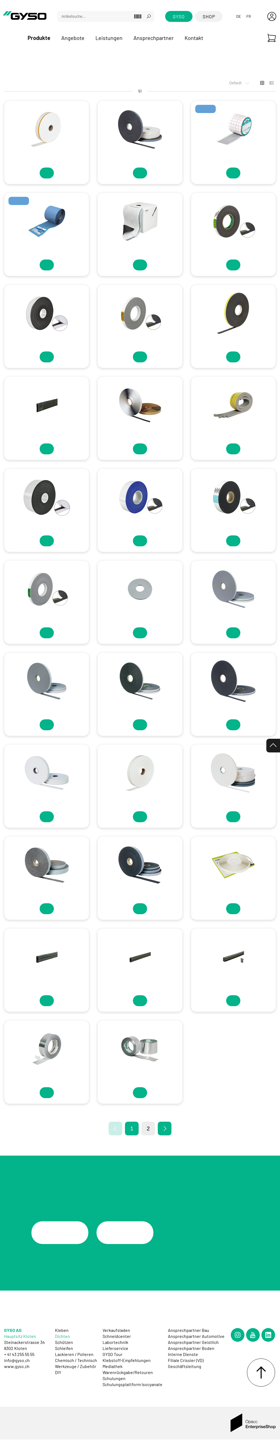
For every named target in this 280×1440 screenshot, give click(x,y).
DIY (58, 1372)
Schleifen (64, 1348)
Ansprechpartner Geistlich (193, 1342)
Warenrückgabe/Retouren (128, 1372)
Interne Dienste (183, 1354)
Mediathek (112, 1366)
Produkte (39, 37)
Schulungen (114, 1378)
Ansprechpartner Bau (188, 1330)
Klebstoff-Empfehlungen (127, 1360)
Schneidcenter (117, 1336)
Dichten (62, 1336)
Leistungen (108, 37)
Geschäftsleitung (184, 1366)
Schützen (64, 1342)
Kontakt (194, 37)
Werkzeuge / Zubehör (75, 1366)
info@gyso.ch (17, 1360)
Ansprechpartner (153, 37)
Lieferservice (115, 1348)
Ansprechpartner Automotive (196, 1336)
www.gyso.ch (17, 1366)
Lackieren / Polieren (74, 1354)
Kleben (62, 1330)
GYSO (179, 16)
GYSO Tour (112, 1354)
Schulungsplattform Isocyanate (132, 1384)
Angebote (72, 37)
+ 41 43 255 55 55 (19, 1354)
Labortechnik (115, 1342)
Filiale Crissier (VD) (185, 1360)
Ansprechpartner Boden (191, 1348)
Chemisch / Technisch (76, 1360)
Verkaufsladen (116, 1330)
